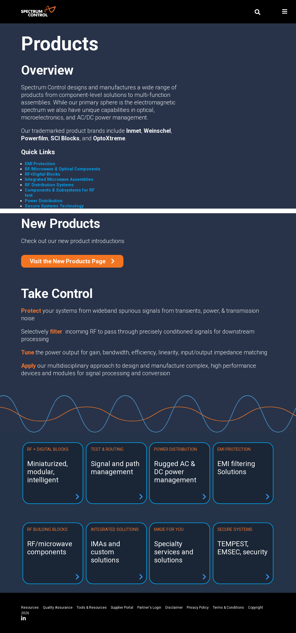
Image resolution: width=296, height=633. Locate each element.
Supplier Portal (122, 608)
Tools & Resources (92, 608)
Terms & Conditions (228, 608)
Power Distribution (43, 200)
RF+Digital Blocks (42, 174)
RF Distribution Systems (49, 184)
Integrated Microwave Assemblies (59, 179)
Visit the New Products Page (68, 261)
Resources (30, 608)
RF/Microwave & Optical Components (62, 169)
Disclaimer (174, 608)
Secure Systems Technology (54, 206)
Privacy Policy (198, 608)
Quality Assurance (58, 608)
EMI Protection (40, 163)
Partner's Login (149, 608)
